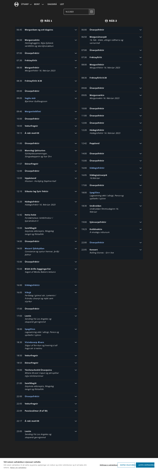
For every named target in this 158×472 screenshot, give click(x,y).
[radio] (46, 20)
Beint (37, 4)
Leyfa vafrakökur (146, 465)
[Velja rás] (42, 4)
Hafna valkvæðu (127, 465)
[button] (46, 30)
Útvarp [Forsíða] (25, 4)
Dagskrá (52, 4)
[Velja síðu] (30, 4)
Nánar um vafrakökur (18, 468)
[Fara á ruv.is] (16, 4)
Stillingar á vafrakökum (108, 465)
